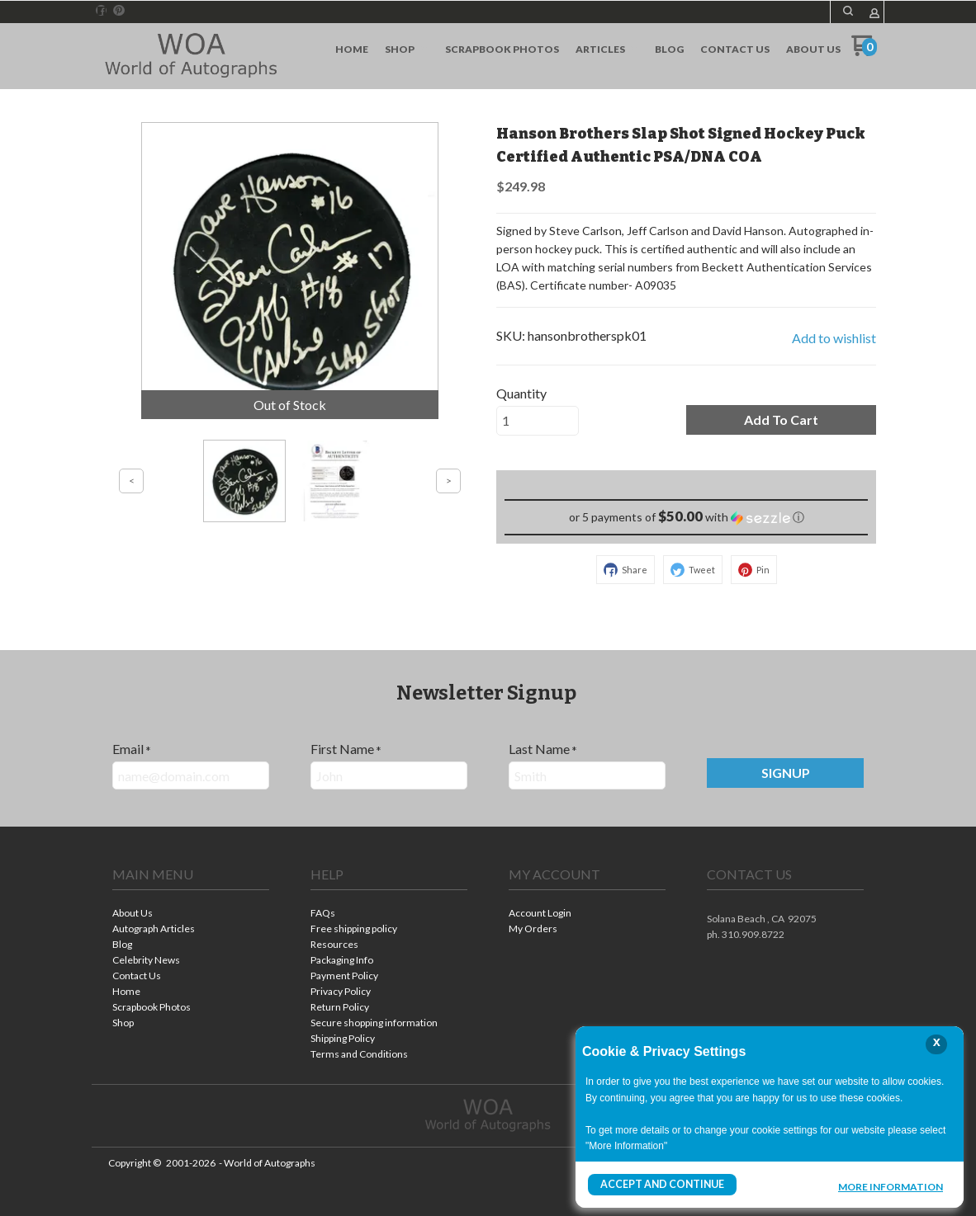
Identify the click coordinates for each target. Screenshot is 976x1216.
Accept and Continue (661, 1184)
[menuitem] (351, 49)
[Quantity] (537, 421)
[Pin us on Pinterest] (119, 11)
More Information (890, 1186)
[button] (848, 11)
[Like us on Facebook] (101, 11)
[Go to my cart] (864, 52)
